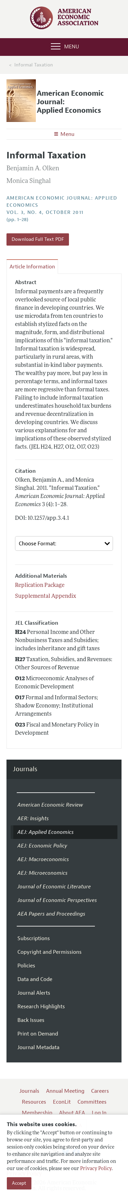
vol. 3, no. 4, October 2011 (45, 212)
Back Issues (30, 1020)
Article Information (32, 266)
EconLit (62, 1102)
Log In (99, 1112)
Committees (91, 1102)
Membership (37, 1112)
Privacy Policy (96, 1168)
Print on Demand (37, 1033)
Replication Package (40, 585)
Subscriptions (33, 938)
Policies (26, 965)
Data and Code (34, 979)
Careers (100, 1091)
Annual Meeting (65, 1091)
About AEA (72, 1112)
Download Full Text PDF (38, 239)
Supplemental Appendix (45, 596)
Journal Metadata (38, 1047)
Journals (25, 769)
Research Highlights (41, 1006)
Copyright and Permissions (49, 952)
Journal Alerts (33, 993)
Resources (34, 1102)
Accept (19, 1183)
